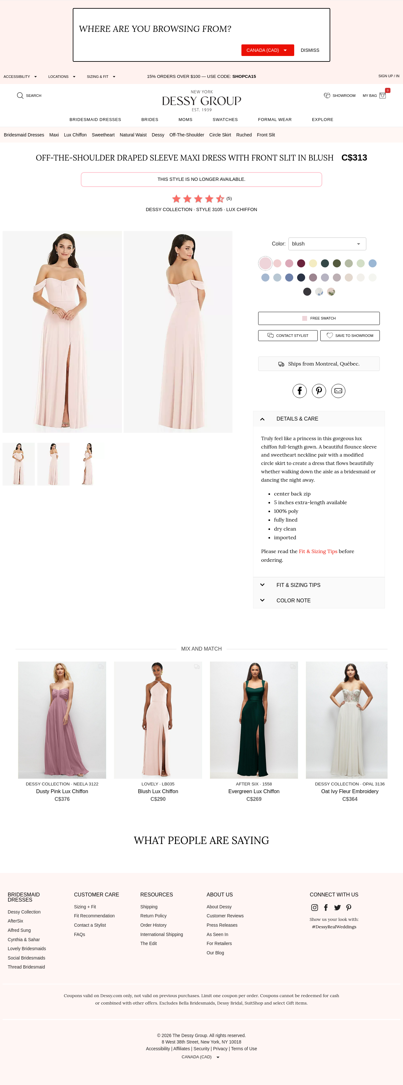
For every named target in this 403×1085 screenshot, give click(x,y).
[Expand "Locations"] (62, 76)
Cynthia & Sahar (24, 939)
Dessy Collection (24, 912)
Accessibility (158, 1048)
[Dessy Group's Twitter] (340, 907)
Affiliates (181, 1048)
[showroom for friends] (339, 96)
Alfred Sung (19, 930)
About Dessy (219, 906)
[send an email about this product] (338, 391)
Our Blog (215, 953)
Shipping (148, 906)
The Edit (148, 943)
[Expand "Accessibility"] (21, 76)
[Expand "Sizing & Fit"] (102, 76)
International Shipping (161, 934)
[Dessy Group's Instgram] (317, 907)
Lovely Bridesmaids (27, 948)
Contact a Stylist (90, 925)
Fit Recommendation (94, 915)
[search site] (29, 96)
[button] (63, 333)
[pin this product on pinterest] (319, 391)
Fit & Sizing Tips (318, 551)
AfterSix (15, 921)
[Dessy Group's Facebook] (328, 907)
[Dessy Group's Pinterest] (351, 907)
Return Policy (153, 915)
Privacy (220, 1048)
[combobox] (322, 244)
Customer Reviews (225, 915)
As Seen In (217, 934)
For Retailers (219, 943)
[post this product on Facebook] (300, 391)
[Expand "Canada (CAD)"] (267, 50)
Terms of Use (244, 1048)
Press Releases (222, 925)
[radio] (176, 198)
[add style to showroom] (350, 335)
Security (201, 1048)
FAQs (79, 934)
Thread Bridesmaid (26, 967)
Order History (153, 925)
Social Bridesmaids (26, 958)
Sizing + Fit (85, 906)
